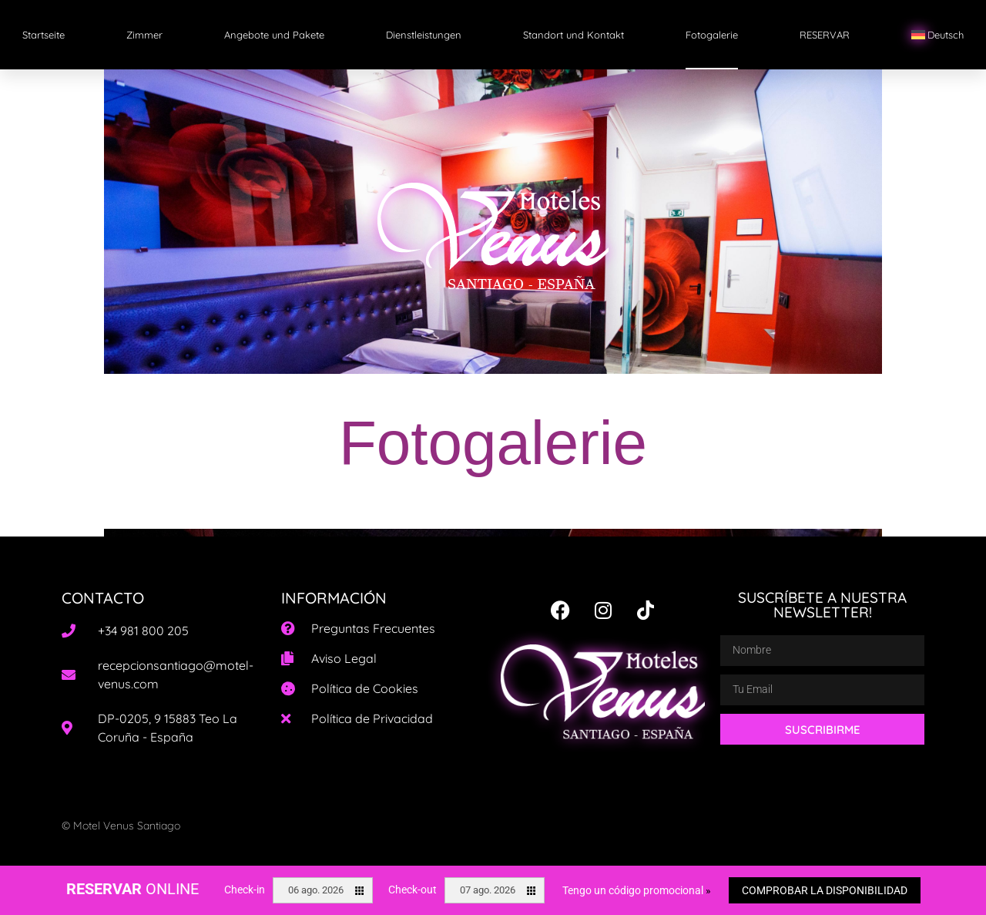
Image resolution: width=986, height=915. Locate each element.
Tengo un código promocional (636, 890)
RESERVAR (825, 35)
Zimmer (144, 35)
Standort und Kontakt (573, 35)
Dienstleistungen (423, 35)
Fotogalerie (712, 35)
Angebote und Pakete (274, 35)
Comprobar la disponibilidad (824, 890)
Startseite (43, 35)
